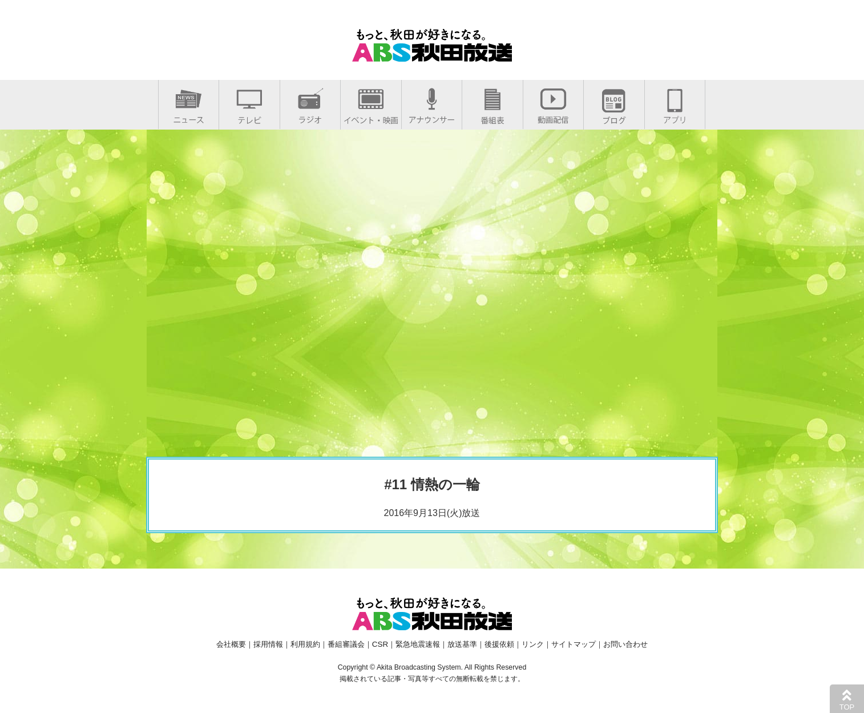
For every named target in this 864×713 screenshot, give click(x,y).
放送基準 (462, 644)
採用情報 (268, 644)
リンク (533, 644)
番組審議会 (346, 644)
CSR (380, 644)
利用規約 (305, 644)
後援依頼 (499, 644)
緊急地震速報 (417, 644)
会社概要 (231, 644)
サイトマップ (573, 644)
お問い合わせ (625, 644)
